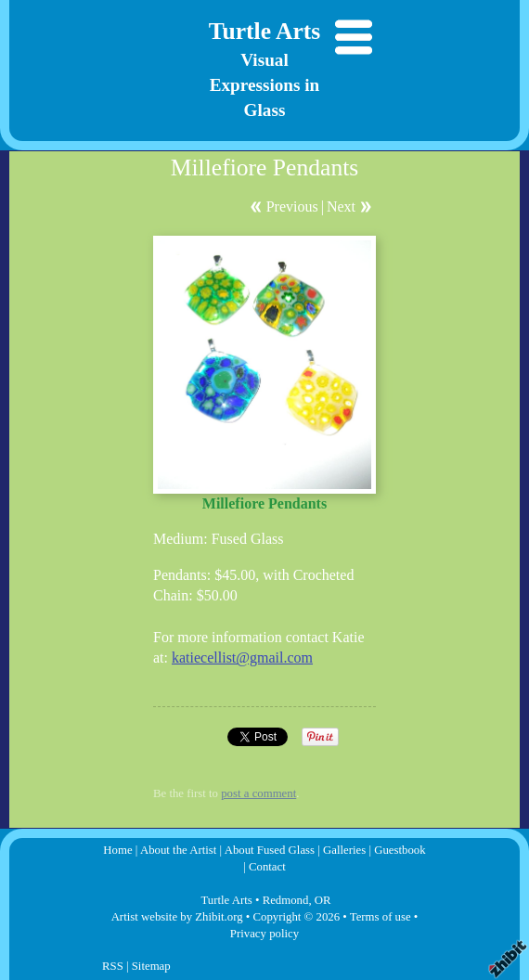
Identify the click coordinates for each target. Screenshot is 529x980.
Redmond (286, 900)
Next (341, 206)
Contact (267, 866)
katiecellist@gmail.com (242, 657)
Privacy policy (264, 933)
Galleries (344, 850)
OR (323, 900)
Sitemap (151, 966)
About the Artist (178, 850)
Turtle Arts (265, 31)
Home (117, 850)
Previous (292, 206)
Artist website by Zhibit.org (177, 916)
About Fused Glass (270, 850)
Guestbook (399, 850)
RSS (112, 966)
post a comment (258, 793)
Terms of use (380, 916)
